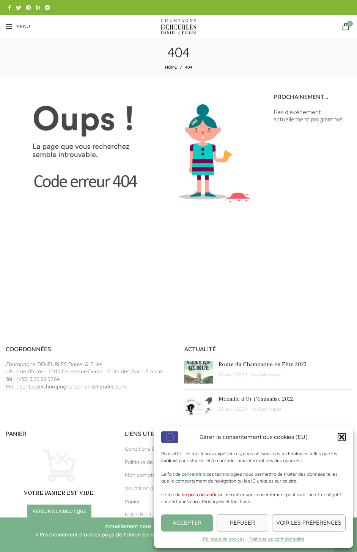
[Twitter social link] (19, 8)
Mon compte (140, 475)
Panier (132, 501)
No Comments (266, 374)
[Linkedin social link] (37, 8)
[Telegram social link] (47, 8)
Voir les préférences (308, 522)
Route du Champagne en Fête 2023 (263, 364)
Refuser (242, 522)
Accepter (187, 522)
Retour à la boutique (59, 511)
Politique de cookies (224, 539)
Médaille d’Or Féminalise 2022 (256, 398)
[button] (342, 437)
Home (171, 67)
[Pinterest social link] (28, 8)
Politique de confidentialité (276, 539)
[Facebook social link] (10, 8)
